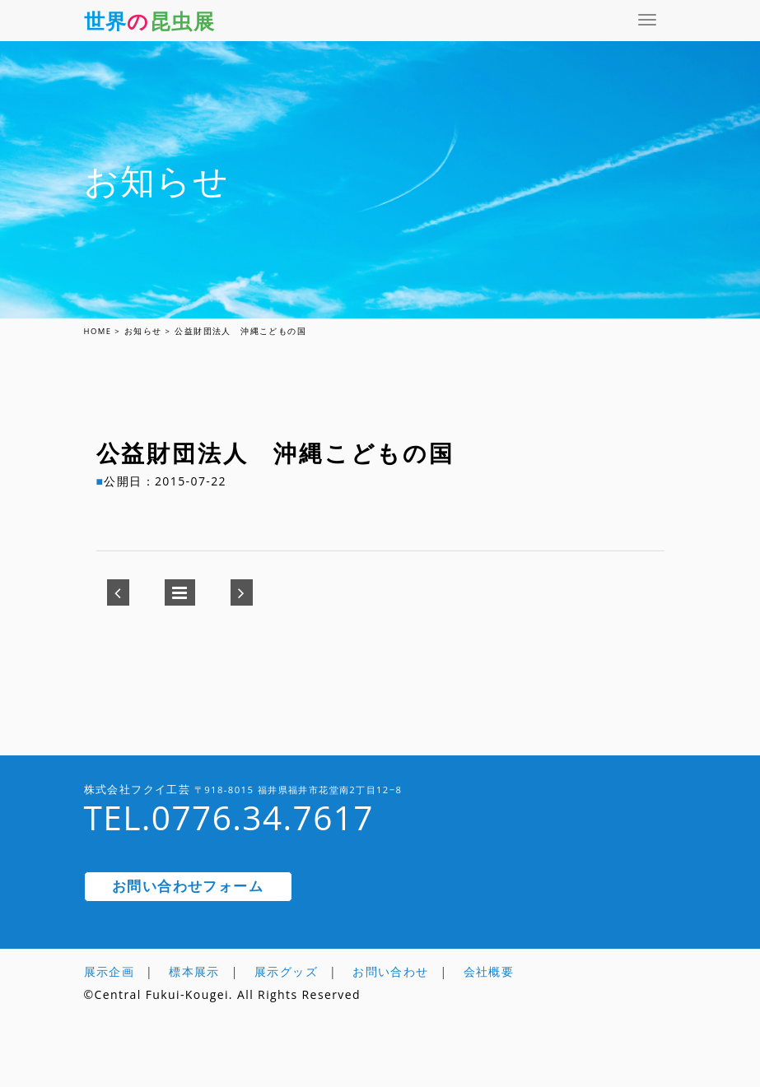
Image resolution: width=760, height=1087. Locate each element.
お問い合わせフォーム (187, 885)
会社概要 (489, 971)
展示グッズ (286, 971)
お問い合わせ (390, 971)
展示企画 (109, 971)
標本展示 (194, 971)
